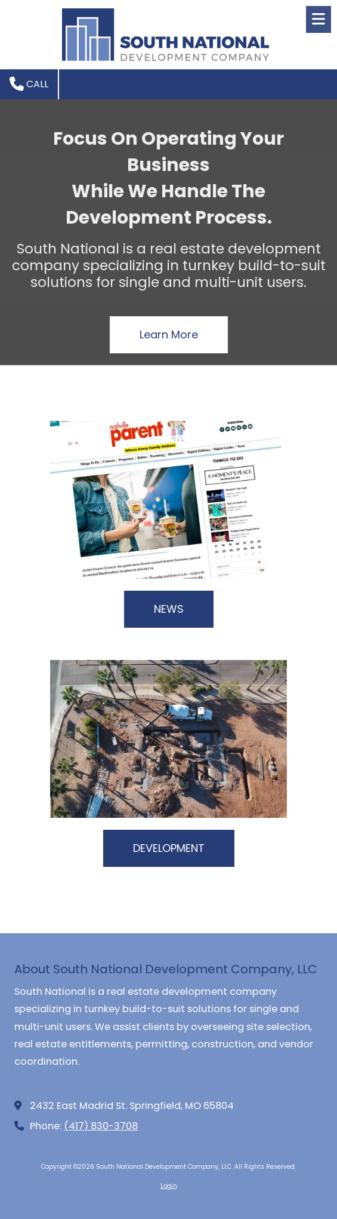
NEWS (169, 608)
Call (29, 84)
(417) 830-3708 (101, 1126)
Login (168, 1185)
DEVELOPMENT (169, 848)
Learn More (169, 334)
